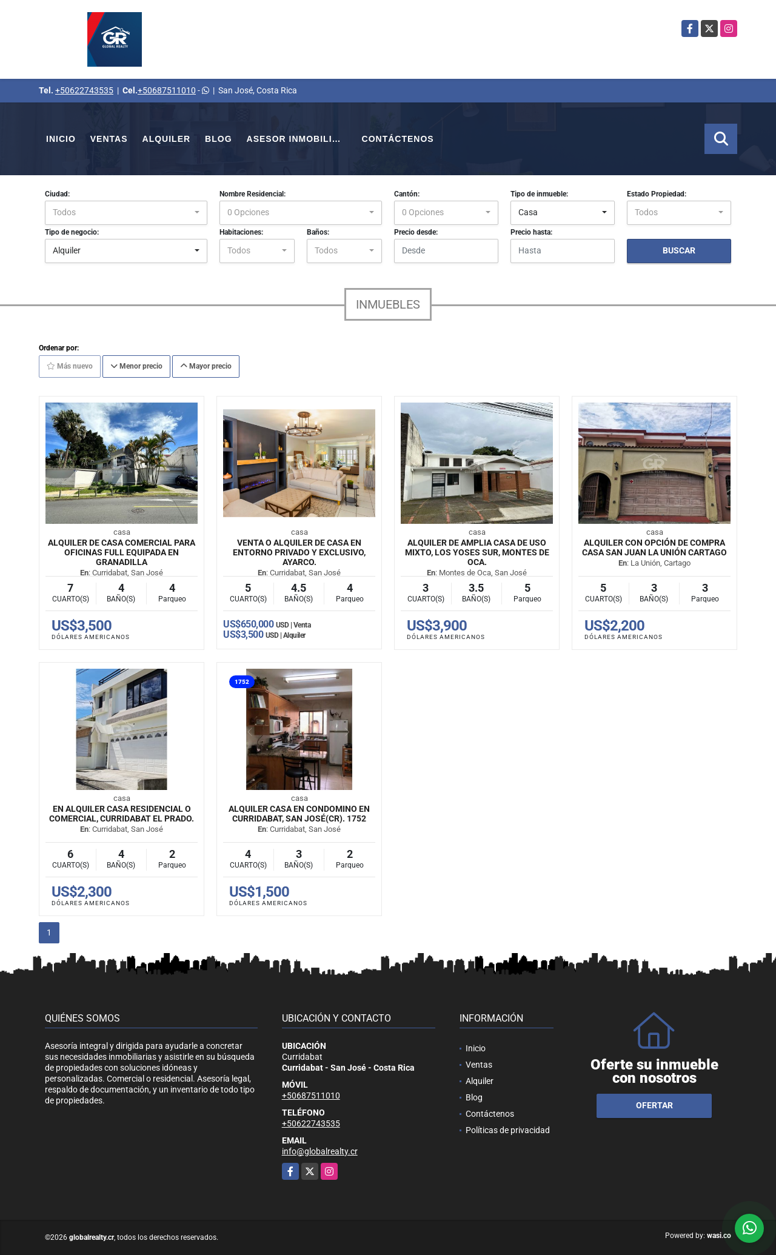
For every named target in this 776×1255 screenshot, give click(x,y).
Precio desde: (416, 232)
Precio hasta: (531, 232)
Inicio (61, 139)
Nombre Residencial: (252, 194)
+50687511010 (167, 90)
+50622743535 (84, 90)
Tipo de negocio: (72, 232)
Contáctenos (398, 139)
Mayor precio (206, 366)
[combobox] (126, 213)
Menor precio (136, 366)
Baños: (318, 232)
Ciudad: (57, 194)
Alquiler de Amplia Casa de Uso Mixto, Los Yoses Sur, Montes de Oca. (477, 552)
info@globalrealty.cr (320, 1151)
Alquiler (166, 139)
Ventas (109, 139)
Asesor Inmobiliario (301, 139)
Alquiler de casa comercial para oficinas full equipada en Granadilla (121, 552)
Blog (218, 139)
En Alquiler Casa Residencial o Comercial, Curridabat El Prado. (121, 813)
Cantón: (407, 194)
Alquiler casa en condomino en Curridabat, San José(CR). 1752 (299, 813)
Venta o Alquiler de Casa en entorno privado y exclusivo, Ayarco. (299, 552)
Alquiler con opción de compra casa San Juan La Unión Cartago (654, 547)
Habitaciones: (241, 232)
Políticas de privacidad (508, 1130)
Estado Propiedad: (656, 194)
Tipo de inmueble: (539, 194)
